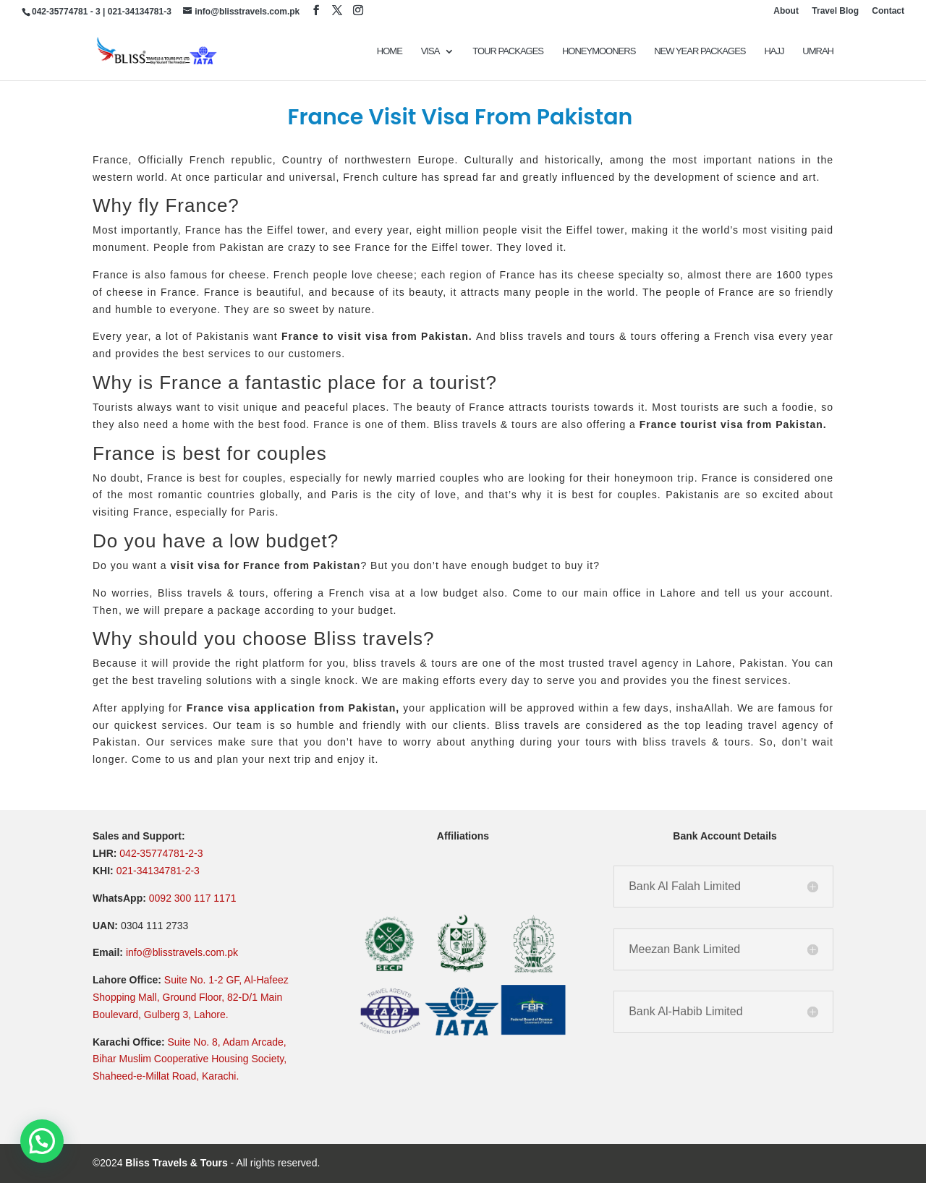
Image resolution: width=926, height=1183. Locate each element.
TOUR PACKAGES (507, 51)
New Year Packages (699, 51)
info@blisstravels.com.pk (182, 952)
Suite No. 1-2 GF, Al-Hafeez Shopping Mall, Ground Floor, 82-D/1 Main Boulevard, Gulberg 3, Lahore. (191, 997)
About (786, 11)
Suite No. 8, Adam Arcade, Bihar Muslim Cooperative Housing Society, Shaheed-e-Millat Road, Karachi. (189, 1059)
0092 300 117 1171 (193, 898)
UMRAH (817, 51)
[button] (42, 1141)
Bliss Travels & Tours (176, 1163)
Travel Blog (835, 11)
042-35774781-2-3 (161, 853)
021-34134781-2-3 (158, 870)
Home (389, 51)
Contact (888, 11)
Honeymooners (598, 51)
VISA (430, 51)
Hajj (773, 51)
